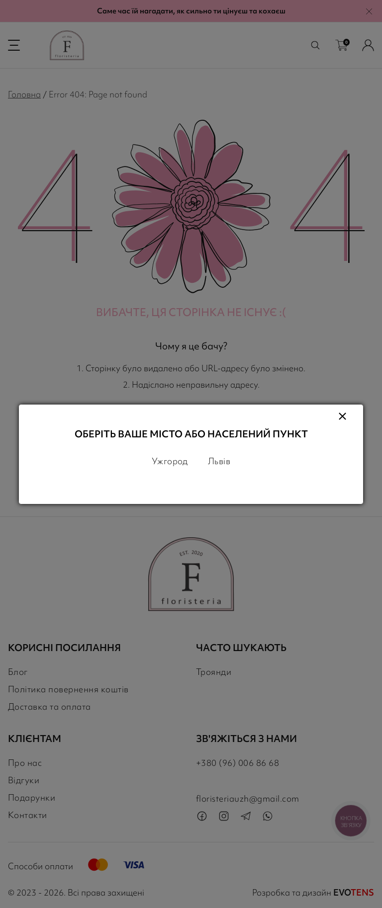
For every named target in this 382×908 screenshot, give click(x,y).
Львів (219, 461)
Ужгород (170, 461)
